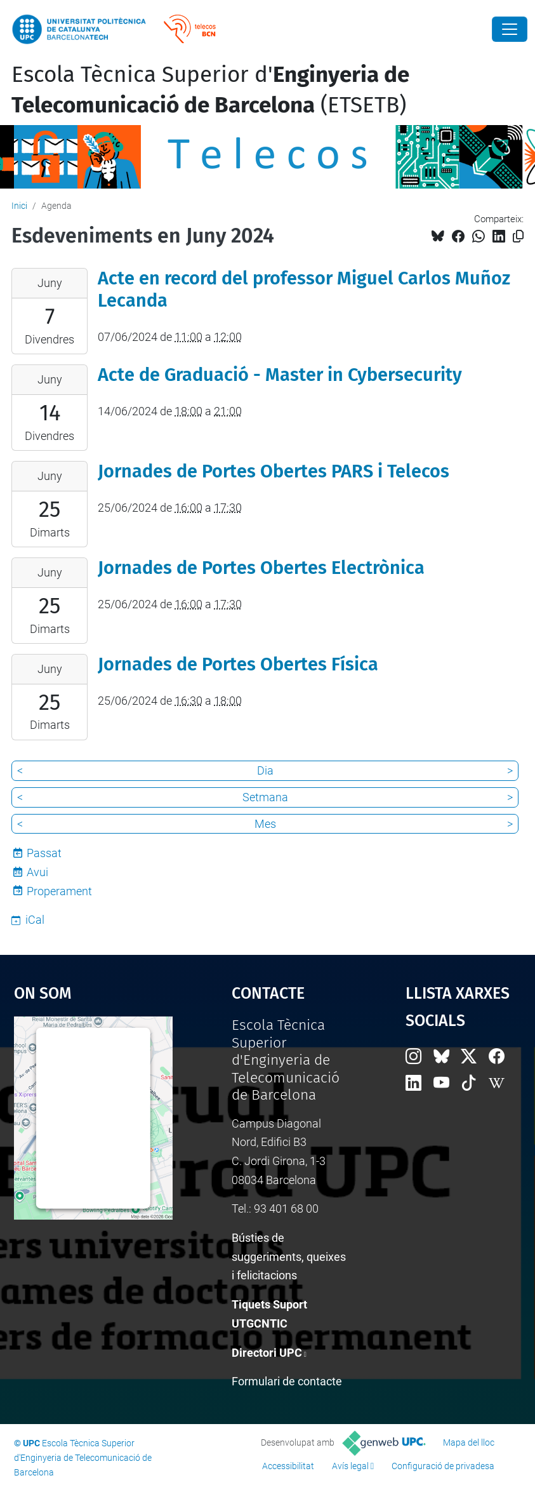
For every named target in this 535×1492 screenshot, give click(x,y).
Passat (44, 853)
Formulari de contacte (287, 1381)
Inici (19, 206)
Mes (265, 823)
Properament (59, 891)
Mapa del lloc (468, 1442)
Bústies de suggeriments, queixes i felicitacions (289, 1256)
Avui (37, 872)
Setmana (265, 797)
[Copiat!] (518, 236)
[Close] (509, 29)
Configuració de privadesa (443, 1466)
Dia (265, 770)
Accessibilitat (288, 1466)
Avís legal (350, 1466)
